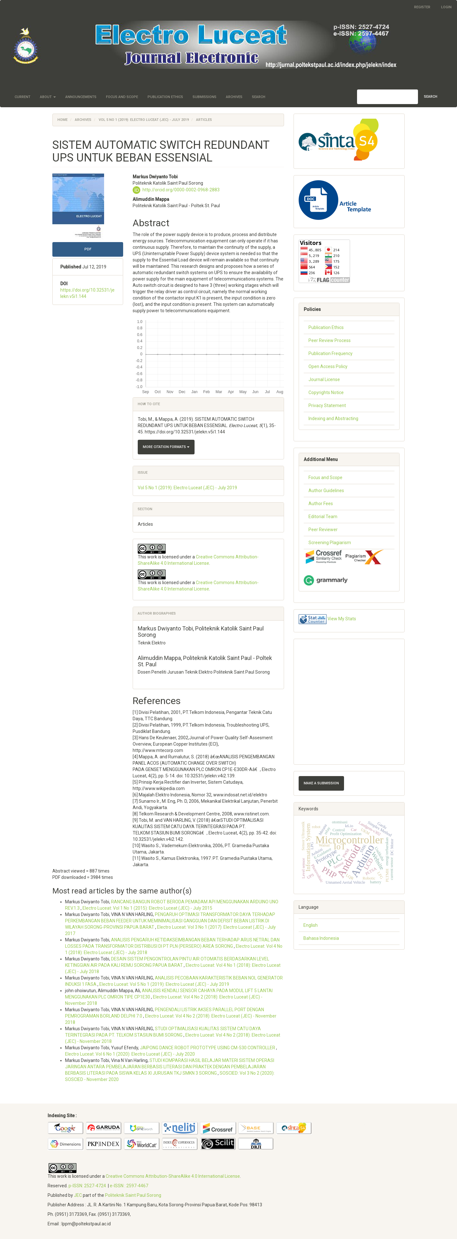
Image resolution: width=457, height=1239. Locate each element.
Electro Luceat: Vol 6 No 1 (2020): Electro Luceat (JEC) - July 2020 (130, 1054)
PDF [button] (87, 249)
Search (258, 97)
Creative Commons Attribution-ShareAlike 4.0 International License (173, 1176)
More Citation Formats (166, 447)
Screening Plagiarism (329, 542)
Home (62, 120)
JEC (78, 1195)
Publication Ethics (165, 97)
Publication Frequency (330, 353)
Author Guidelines (326, 490)
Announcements (80, 97)
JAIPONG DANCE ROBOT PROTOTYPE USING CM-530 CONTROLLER (208, 1047)
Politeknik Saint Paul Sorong (133, 1195)
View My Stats (342, 618)
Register (422, 7)
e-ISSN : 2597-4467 (129, 1185)
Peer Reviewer (323, 529)
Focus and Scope (122, 97)
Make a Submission (321, 783)
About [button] (48, 97)
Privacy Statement (327, 405)
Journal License (324, 379)
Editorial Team (322, 516)
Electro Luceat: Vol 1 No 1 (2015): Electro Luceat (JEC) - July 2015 (147, 908)
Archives (234, 97)
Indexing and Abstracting (333, 418)
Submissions (204, 97)
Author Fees (320, 503)
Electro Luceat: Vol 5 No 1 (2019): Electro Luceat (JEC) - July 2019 (164, 984)
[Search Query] (387, 96)
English (310, 925)
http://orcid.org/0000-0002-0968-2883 (181, 189)
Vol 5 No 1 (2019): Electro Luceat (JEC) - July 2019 (144, 120)
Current (22, 97)
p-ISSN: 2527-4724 (87, 1185)
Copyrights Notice (326, 392)
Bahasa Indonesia (321, 938)
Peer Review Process (329, 340)
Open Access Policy (328, 366)
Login (446, 7)
